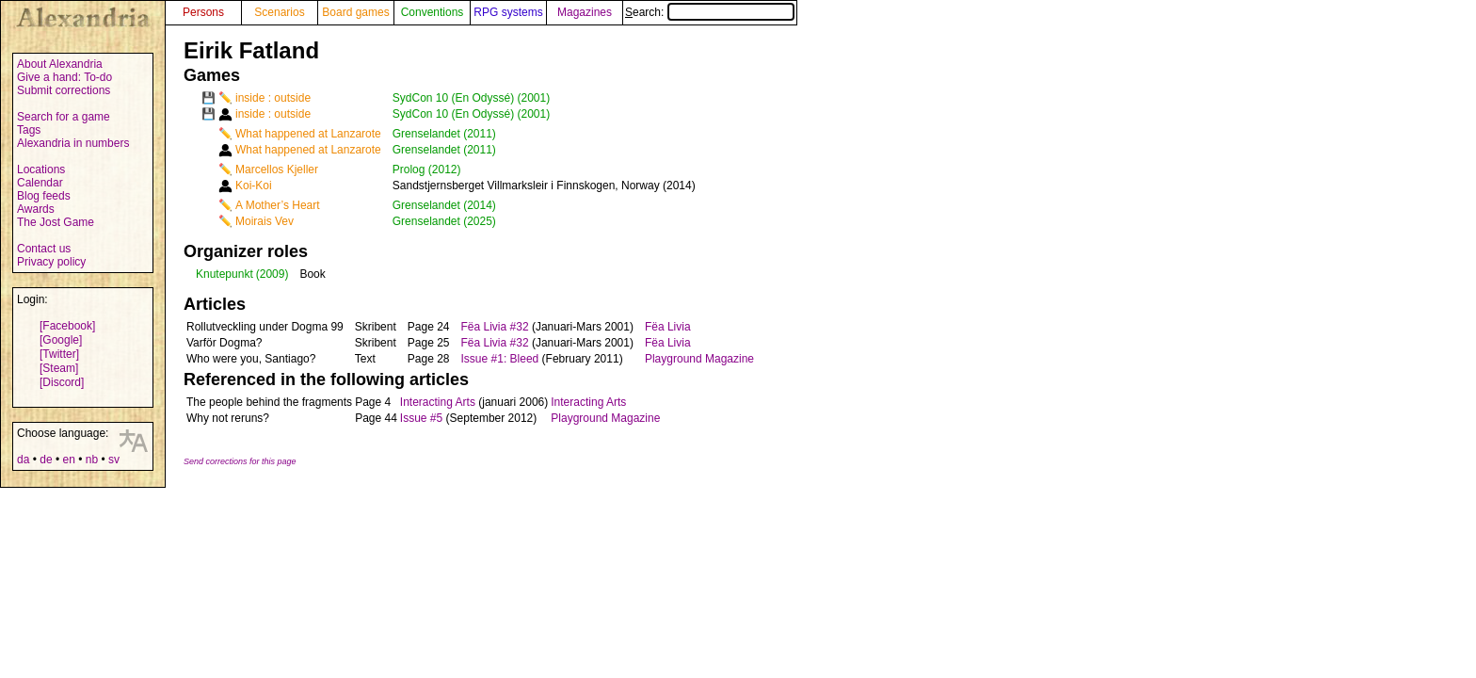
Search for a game (63, 116)
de (46, 459)
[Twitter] (59, 354)
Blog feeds (44, 195)
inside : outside (273, 98)
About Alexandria (60, 64)
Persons (203, 12)
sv (114, 459)
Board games (355, 12)
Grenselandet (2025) (444, 221)
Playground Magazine (699, 358)
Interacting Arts (437, 402)
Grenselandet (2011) (444, 133)
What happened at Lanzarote (308, 133)
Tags (28, 130)
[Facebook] (67, 325)
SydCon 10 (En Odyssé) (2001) (471, 98)
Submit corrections (63, 90)
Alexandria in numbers (73, 143)
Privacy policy (51, 261)
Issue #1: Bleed (500, 358)
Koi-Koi (253, 185)
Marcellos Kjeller (276, 169)
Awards (36, 209)
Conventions (432, 12)
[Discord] (62, 382)
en (68, 459)
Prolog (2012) (427, 169)
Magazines (584, 12)
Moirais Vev (264, 221)
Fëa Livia (668, 326)
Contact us (44, 248)
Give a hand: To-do (64, 77)
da (23, 459)
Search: (709, 12)
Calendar (40, 182)
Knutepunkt (224, 274)
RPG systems (507, 12)
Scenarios (279, 12)
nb (92, 459)
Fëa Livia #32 (495, 326)
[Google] (61, 340)
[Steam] (59, 368)
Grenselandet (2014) (444, 205)
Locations (41, 169)
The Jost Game (55, 222)
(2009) (272, 274)
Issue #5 (421, 418)
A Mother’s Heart (277, 205)
